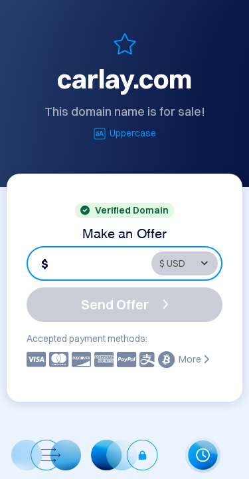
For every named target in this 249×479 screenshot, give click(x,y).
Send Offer (125, 304)
